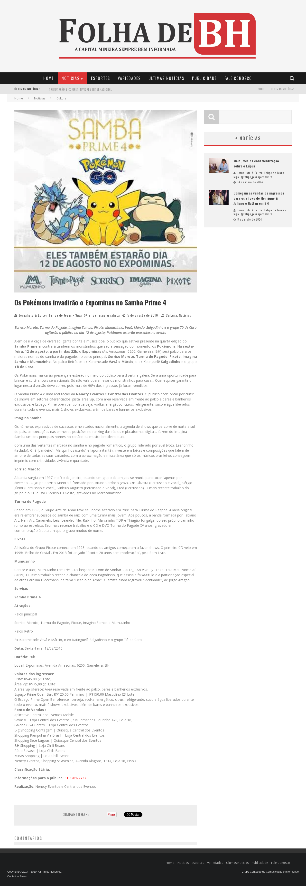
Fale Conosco (238, 78)
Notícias (71, 78)
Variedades (129, 78)
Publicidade (204, 78)
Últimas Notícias (166, 78)
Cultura (171, 315)
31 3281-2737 (75, 778)
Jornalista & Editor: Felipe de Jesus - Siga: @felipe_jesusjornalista (69, 315)
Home (48, 78)
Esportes (100, 78)
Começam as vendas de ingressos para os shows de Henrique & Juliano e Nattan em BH (258, 198)
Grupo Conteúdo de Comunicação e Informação (270, 871)
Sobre (262, 89)
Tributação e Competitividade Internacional (80, 92)
